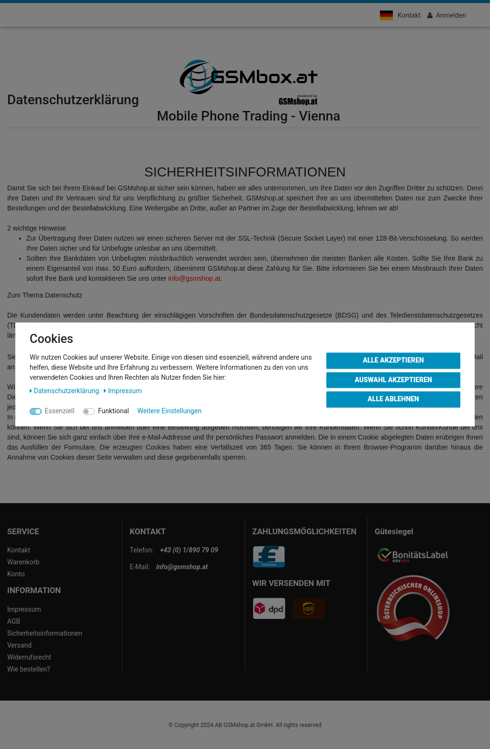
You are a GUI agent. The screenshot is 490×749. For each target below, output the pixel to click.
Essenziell (60, 411)
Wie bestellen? (28, 669)
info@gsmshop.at (194, 278)
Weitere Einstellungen (169, 411)
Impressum (24, 609)
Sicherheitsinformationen (44, 633)
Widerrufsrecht (29, 657)
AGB (13, 621)
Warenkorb (23, 562)
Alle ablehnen (393, 399)
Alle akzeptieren (393, 360)
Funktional (113, 411)
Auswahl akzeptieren (393, 380)
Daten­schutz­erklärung (65, 391)
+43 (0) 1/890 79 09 (189, 550)
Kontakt (409, 15)
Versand (19, 645)
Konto (16, 574)
